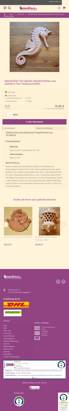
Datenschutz (8, 348)
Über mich (7, 330)
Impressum (7, 333)
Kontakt (6, 343)
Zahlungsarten (9, 338)
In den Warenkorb (34, 121)
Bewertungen (19, 392)
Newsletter (7, 353)
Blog (5, 325)
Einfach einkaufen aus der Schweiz (34, 382)
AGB (5, 328)
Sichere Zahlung (41, 323)
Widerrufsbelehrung (11, 340)
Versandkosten (60, 108)
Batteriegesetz (9, 346)
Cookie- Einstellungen (11, 356)
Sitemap (6, 351)
